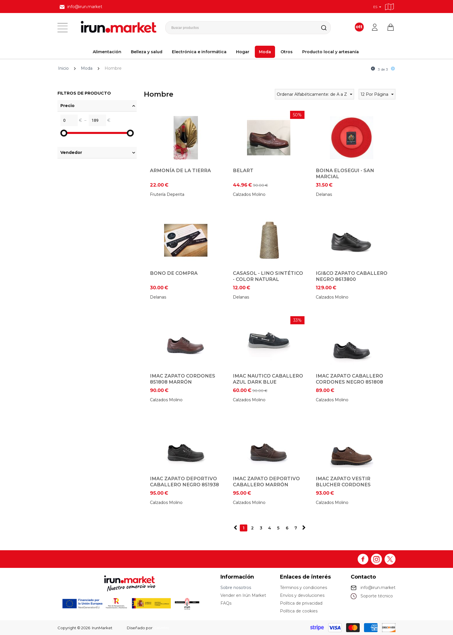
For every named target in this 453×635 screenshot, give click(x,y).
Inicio (63, 68)
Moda (265, 51)
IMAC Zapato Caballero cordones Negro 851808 (349, 379)
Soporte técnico (377, 596)
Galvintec (163, 627)
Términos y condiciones (303, 587)
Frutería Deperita (167, 194)
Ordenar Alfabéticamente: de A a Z (314, 95)
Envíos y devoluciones (302, 595)
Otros (287, 51)
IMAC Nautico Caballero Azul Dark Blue (268, 379)
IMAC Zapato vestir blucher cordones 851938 (343, 485)
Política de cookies (299, 611)
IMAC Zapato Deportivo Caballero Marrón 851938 (266, 485)
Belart (243, 170)
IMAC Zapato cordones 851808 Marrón (182, 379)
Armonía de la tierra (180, 170)
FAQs (225, 603)
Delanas (324, 194)
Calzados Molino (249, 194)
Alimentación (107, 51)
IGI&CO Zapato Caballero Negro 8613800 (351, 276)
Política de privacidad (301, 603)
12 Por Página (377, 95)
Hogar (242, 51)
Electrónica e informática (199, 51)
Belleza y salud (146, 51)
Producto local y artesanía (330, 51)
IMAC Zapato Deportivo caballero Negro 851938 (184, 481)
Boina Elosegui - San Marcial (345, 173)
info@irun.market (378, 587)
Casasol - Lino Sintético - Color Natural (268, 276)
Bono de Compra (174, 273)
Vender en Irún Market (243, 595)
